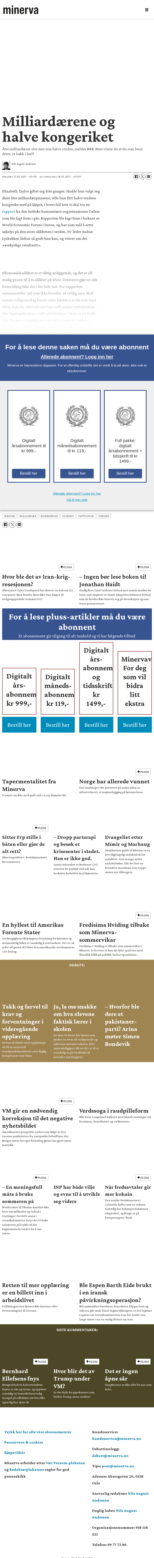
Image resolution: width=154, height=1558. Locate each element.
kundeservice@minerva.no (116, 1438)
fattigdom (86, 516)
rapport (8, 211)
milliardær (28, 516)
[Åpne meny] (147, 10)
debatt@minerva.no (110, 1455)
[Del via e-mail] (148, 176)
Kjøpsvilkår (14, 1452)
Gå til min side (77, 500)
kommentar (49, 516)
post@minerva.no (118, 1466)
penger (104, 516)
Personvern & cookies (23, 1442)
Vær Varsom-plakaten (65, 1463)
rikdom (9, 516)
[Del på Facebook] (136, 176)
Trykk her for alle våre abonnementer (37, 1432)
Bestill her (29, 473)
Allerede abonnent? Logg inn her (77, 356)
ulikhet (68, 516)
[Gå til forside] (71, 9)
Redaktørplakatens (26, 1469)
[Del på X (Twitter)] (142, 176)
